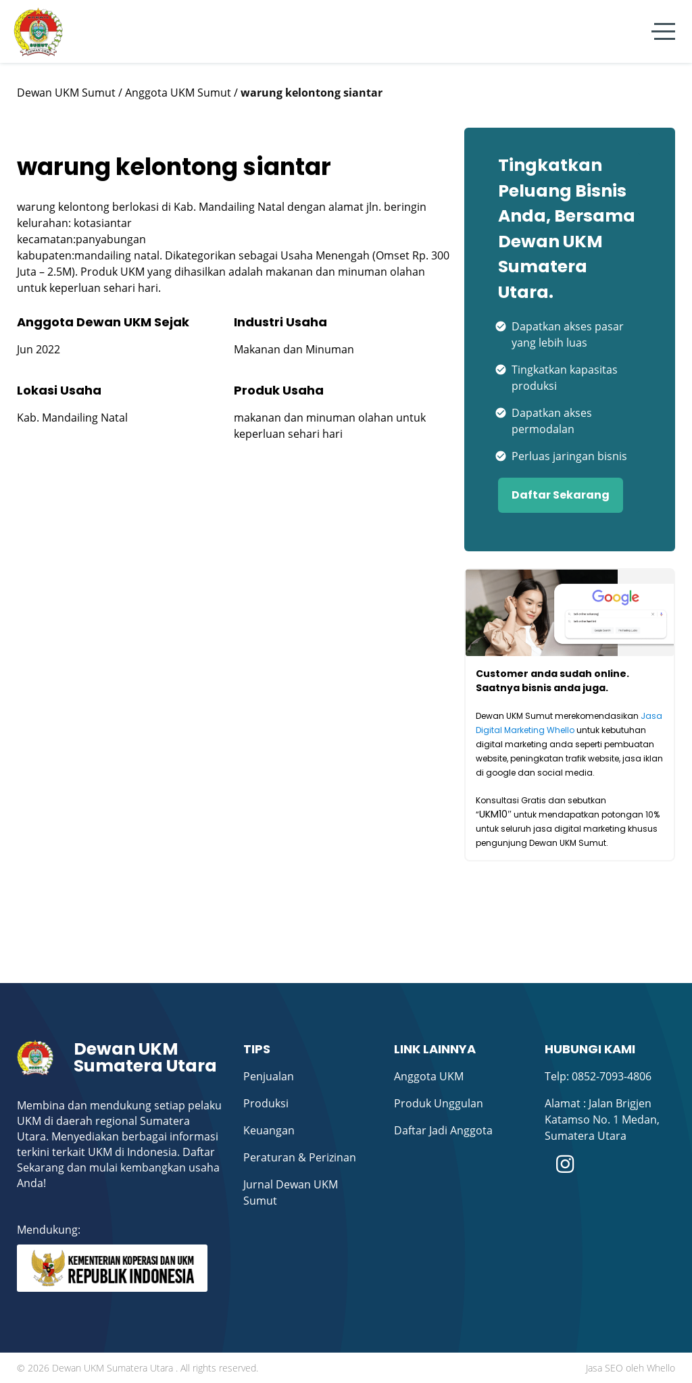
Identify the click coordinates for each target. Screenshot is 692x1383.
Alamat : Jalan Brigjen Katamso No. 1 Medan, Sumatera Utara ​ (602, 1119)
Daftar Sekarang (561, 495)
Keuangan (269, 1130)
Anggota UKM (429, 1076)
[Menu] (663, 31)
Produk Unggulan (438, 1103)
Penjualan (268, 1076)
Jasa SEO (604, 1367)
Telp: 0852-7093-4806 (598, 1076)
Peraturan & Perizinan (299, 1157)
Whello (661, 1367)
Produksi (266, 1103)
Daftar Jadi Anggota (443, 1130)
